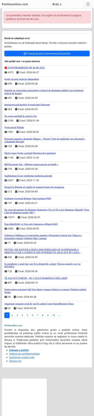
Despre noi (15, 361)
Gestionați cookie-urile (21, 357)
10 (53, 315)
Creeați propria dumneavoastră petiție (47, 53)
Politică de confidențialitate (24, 353)
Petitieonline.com (15, 4)
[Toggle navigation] (88, 4)
